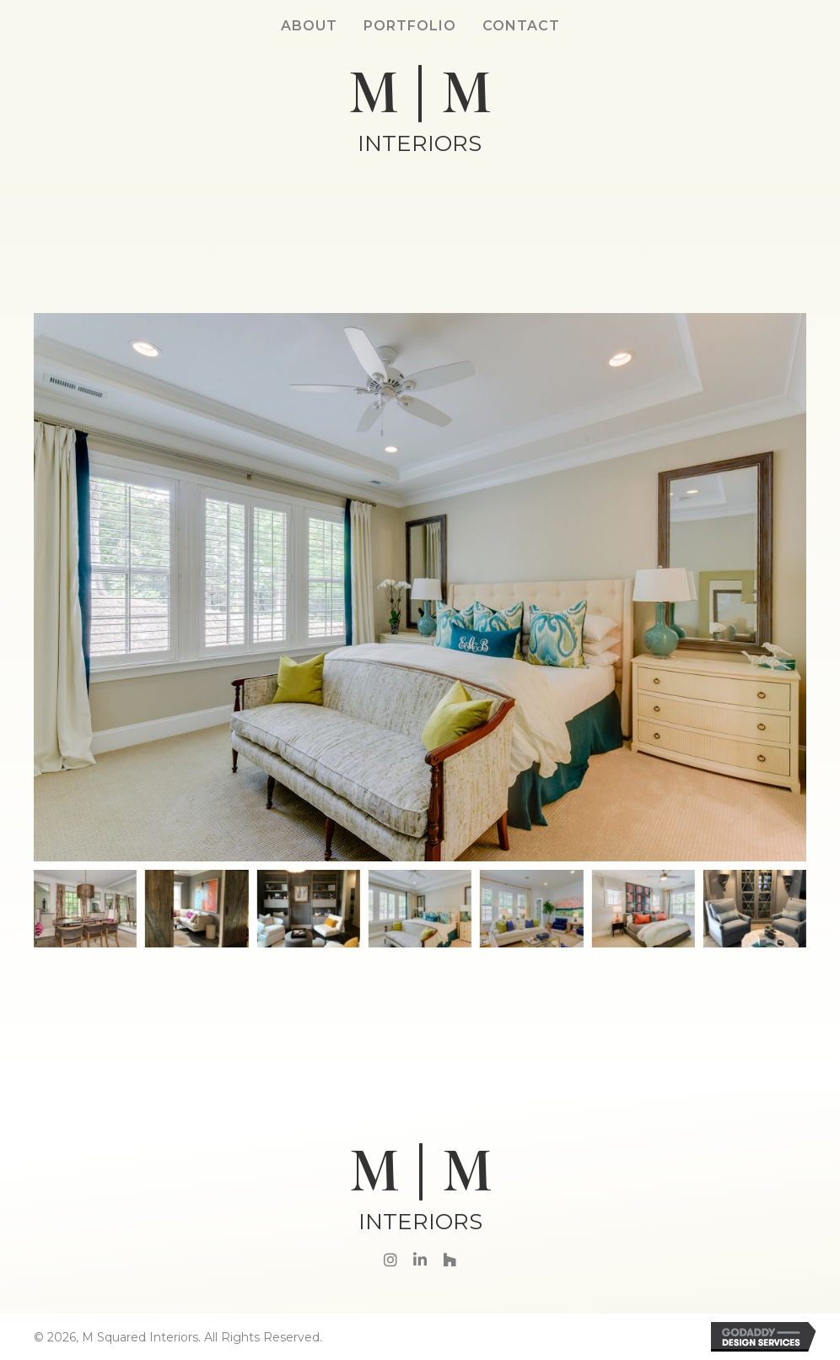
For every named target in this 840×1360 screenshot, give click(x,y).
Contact (521, 26)
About (309, 26)
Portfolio (409, 26)
